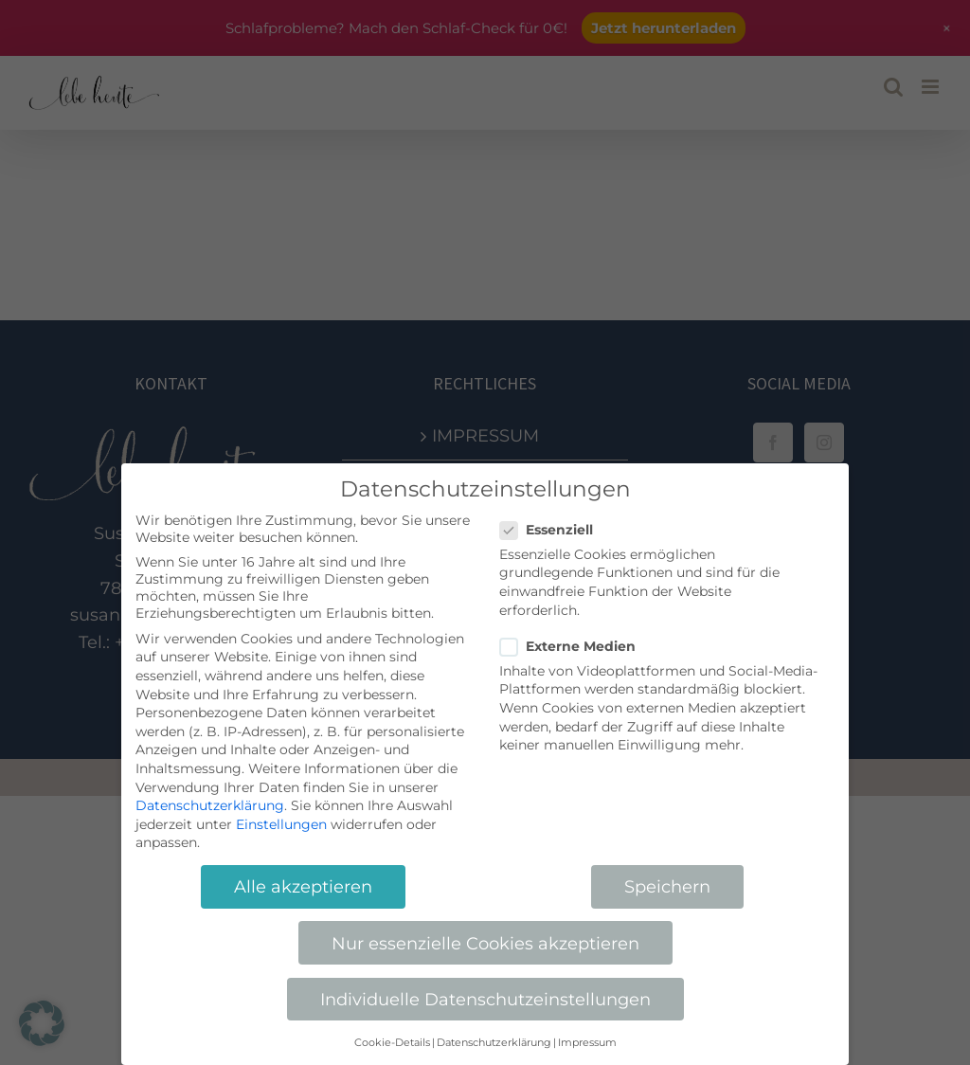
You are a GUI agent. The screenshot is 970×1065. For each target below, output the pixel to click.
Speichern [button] (667, 886)
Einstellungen (281, 824)
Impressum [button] (587, 1043)
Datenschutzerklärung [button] (494, 1043)
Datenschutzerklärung (209, 805)
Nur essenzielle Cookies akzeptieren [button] (485, 943)
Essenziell (554, 529)
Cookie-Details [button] (392, 1043)
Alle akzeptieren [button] (303, 886)
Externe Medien (575, 646)
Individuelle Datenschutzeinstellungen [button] (485, 999)
